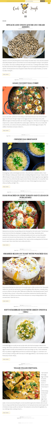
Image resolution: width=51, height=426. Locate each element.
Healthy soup (36, 192)
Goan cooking (29, 135)
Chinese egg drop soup (25, 139)
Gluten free (24, 135)
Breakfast (27, 249)
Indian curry (38, 135)
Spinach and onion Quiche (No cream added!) (25, 26)
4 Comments (30, 255)
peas (41, 135)
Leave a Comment (30, 84)
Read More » (6, 74)
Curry (16, 135)
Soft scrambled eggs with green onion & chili (25, 311)
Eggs (22, 79)
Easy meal (19, 135)
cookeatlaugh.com (25, 422)
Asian (12, 192)
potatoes (43, 135)
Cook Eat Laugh (25, 8)
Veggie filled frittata (25, 368)
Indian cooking (33, 135)
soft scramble (30, 364)
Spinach (30, 79)
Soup (30, 190)
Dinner (26, 78)
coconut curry (13, 135)
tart (32, 79)
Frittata (33, 418)
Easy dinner (18, 192)
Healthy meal (32, 192)
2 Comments (30, 28)
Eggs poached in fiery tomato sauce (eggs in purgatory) (25, 197)
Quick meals (33, 306)
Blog (24, 78)
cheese (20, 79)
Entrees (28, 78)
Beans (19, 306)
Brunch (27, 250)
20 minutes (20, 250)
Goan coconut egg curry (25, 83)
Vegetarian (35, 79)
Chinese (14, 192)
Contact (31, 422)
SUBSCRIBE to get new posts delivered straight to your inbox (15, 1)
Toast (36, 306)
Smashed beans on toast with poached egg (25, 254)
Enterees (35, 250)
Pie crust (24, 79)
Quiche (27, 79)
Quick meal (40, 192)
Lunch (31, 78)
